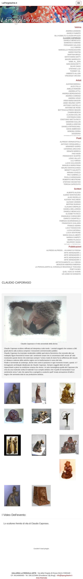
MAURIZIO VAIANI (74, 242)
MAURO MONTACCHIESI (71, 168)
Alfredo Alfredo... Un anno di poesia (63, 250)
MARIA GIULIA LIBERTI (72, 235)
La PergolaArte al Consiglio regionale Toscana (58, 267)
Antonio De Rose (73, 108)
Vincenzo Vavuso (73, 76)
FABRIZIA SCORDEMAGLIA (70, 221)
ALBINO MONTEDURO (72, 195)
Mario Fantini (74, 52)
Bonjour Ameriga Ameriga (69, 264)
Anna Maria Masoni (72, 101)
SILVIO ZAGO (75, 66)
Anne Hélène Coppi (72, 103)
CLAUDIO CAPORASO (72, 38)
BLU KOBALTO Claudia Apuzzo (68, 36)
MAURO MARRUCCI (73, 59)
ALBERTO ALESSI (74, 192)
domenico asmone (72, 43)
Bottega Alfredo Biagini (69, 110)
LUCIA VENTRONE (73, 233)
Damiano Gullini (73, 122)
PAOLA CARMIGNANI (72, 177)
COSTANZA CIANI (74, 117)
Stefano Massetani (72, 182)
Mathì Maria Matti (73, 57)
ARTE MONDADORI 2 (72, 255)
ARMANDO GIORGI (73, 146)
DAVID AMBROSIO (73, 129)
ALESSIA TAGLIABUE (72, 200)
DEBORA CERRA (74, 131)
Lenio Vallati (75, 158)
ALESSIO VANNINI (73, 202)
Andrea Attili (75, 91)
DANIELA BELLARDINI (72, 209)
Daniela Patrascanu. (71, 126)
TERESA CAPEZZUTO (72, 184)
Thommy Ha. (75, 71)
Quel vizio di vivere (72, 272)
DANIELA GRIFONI (73, 124)
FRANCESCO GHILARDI (71, 223)
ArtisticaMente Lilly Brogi (68, 262)
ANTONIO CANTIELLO (72, 105)
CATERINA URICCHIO (72, 149)
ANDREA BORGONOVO (71, 93)
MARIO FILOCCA (74, 240)
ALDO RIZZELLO (74, 197)
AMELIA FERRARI (74, 89)
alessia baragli (73, 84)
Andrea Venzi (74, 98)
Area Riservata (41, 578)
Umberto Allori (73, 73)
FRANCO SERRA (74, 226)
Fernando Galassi (72, 45)
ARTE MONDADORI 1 (72, 253)
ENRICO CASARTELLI (72, 218)
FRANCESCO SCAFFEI (72, 156)
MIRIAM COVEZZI (74, 172)
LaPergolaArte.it (9, 3)
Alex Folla (76, 86)
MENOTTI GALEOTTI (73, 170)
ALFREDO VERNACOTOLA (70, 142)
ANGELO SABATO (74, 33)
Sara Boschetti (73, 64)
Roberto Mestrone (72, 179)
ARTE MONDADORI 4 (72, 260)
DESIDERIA (76, 134)
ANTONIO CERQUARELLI (71, 144)
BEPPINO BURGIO (73, 204)
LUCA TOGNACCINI (73, 228)
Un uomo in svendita (71, 274)
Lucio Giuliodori (73, 163)
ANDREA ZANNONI (73, 31)
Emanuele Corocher (71, 216)
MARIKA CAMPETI (74, 237)
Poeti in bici (75, 269)
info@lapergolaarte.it (64, 575)
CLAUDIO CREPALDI (73, 207)
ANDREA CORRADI (73, 96)
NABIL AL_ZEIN (75, 62)
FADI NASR (76, 154)
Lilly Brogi (76, 47)
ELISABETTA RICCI (73, 214)
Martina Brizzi (74, 54)
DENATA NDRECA (74, 151)
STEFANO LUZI (75, 69)
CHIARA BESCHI (74, 112)
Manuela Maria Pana (71, 165)
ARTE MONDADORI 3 (72, 257)
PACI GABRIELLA (74, 175)
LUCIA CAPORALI (74, 230)
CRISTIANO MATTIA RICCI (70, 119)
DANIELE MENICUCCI (72, 40)
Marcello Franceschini (70, 50)
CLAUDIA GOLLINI (74, 115)
